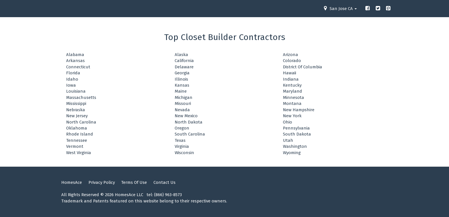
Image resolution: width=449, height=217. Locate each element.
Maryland (292, 91)
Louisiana (76, 91)
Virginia (182, 146)
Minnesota (293, 97)
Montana (292, 103)
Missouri (183, 103)
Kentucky (292, 85)
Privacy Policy (101, 182)
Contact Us (164, 182)
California (184, 60)
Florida (73, 72)
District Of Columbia (302, 66)
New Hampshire (298, 109)
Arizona (290, 54)
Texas (180, 140)
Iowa (71, 85)
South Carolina (190, 134)
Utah (288, 140)
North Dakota (188, 122)
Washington (295, 146)
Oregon (182, 128)
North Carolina (81, 122)
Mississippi (76, 103)
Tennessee (76, 140)
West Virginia (78, 152)
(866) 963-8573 (168, 194)
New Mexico (186, 115)
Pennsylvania (296, 128)
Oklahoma (76, 128)
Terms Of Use (134, 182)
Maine (181, 91)
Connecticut (78, 66)
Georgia (182, 72)
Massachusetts (81, 97)
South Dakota (297, 134)
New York (292, 115)
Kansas (182, 85)
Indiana (291, 79)
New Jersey (77, 115)
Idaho (72, 79)
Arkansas (75, 60)
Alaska (181, 54)
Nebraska (75, 109)
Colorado (292, 60)
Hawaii (289, 72)
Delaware (184, 66)
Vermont (74, 146)
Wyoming (292, 152)
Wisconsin (184, 152)
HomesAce (71, 182)
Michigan (183, 97)
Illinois (181, 79)
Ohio (287, 122)
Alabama (75, 54)
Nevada (182, 109)
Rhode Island (79, 134)
